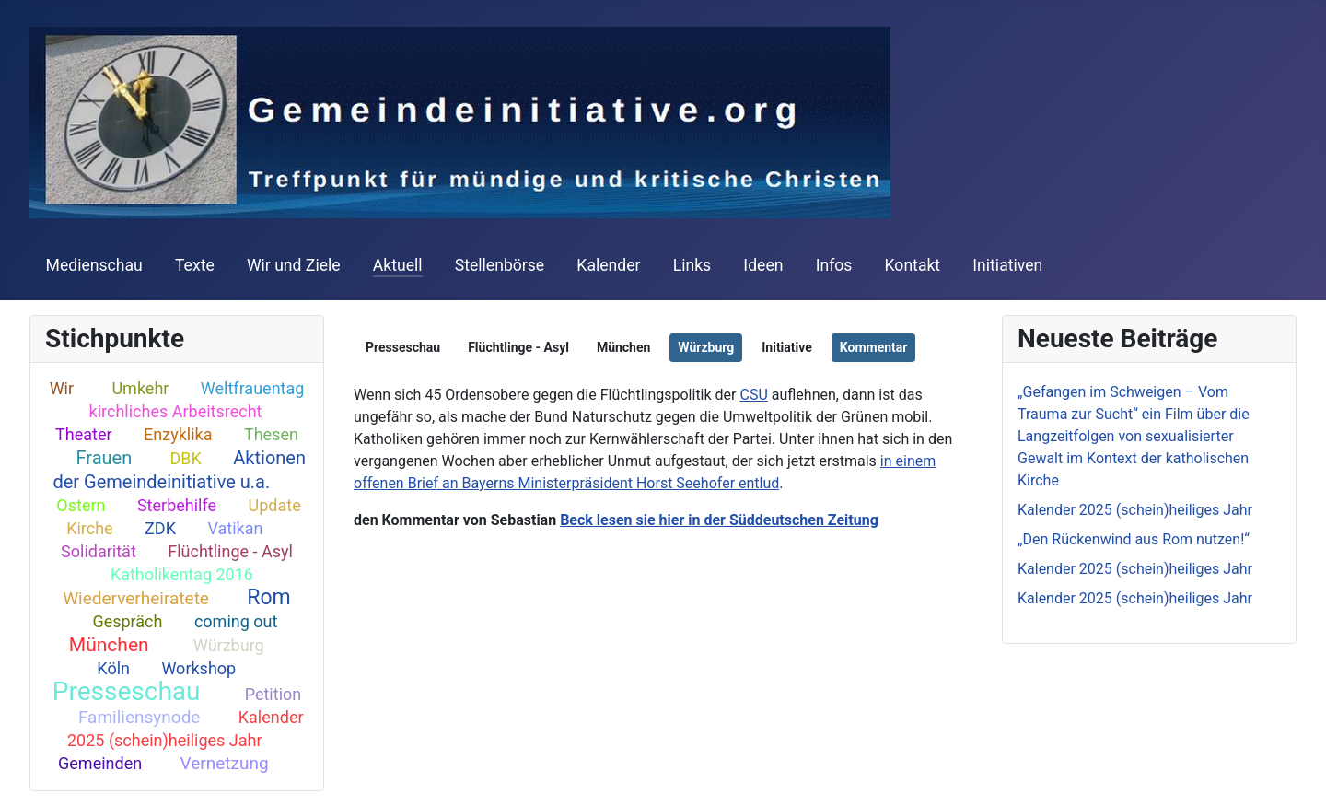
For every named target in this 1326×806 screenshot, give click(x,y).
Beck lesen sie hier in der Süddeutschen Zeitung (719, 520)
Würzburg (228, 645)
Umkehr (140, 388)
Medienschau (94, 265)
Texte (195, 265)
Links (692, 265)
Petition (273, 694)
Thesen (271, 434)
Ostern (80, 505)
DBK (186, 458)
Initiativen (1007, 265)
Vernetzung (224, 763)
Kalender (608, 265)
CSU (753, 394)
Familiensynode (139, 717)
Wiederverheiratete (136, 598)
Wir (62, 388)
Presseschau (126, 691)
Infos (834, 265)
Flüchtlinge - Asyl (230, 551)
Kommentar (874, 347)
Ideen (763, 265)
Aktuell (398, 265)
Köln (113, 668)
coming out (235, 621)
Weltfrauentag (253, 388)
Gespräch (127, 621)
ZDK (160, 528)
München (109, 645)
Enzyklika (178, 434)
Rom (268, 597)
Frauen (104, 458)
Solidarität (98, 551)
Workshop (198, 668)
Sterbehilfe (176, 505)
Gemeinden (100, 763)
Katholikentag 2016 (181, 574)
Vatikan (234, 528)
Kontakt (913, 265)
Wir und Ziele (294, 265)
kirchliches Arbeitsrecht (175, 411)
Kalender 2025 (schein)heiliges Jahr (185, 728)
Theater (83, 434)
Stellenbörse (499, 265)
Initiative (787, 347)
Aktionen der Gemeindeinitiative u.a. (179, 470)
